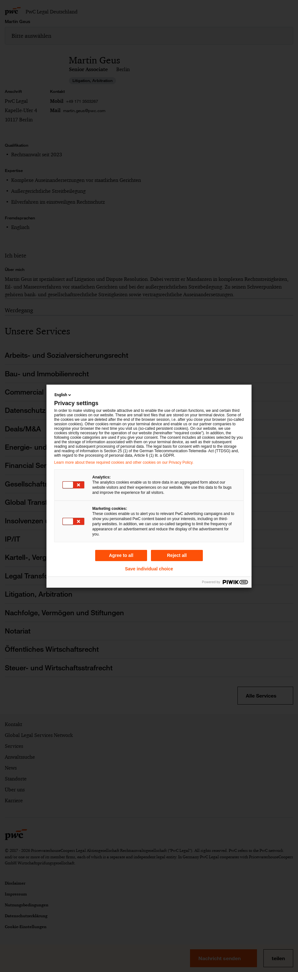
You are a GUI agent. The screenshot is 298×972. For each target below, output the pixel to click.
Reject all (176, 555)
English (63, 394)
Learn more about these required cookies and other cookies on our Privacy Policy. (124, 462)
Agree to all (121, 555)
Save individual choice (149, 568)
